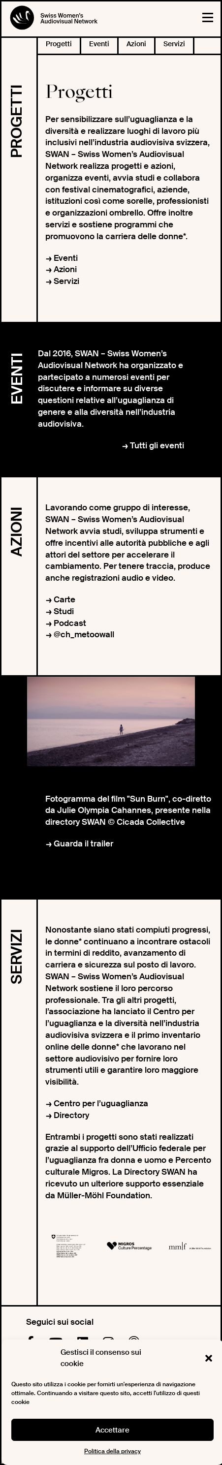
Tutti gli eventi (157, 445)
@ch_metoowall (84, 634)
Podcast (70, 623)
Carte (64, 599)
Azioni (136, 43)
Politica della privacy (112, 1451)
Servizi (174, 43)
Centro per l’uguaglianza (101, 1103)
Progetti (59, 43)
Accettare (112, 1430)
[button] (209, 1358)
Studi (64, 611)
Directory (71, 1115)
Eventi (99, 43)
